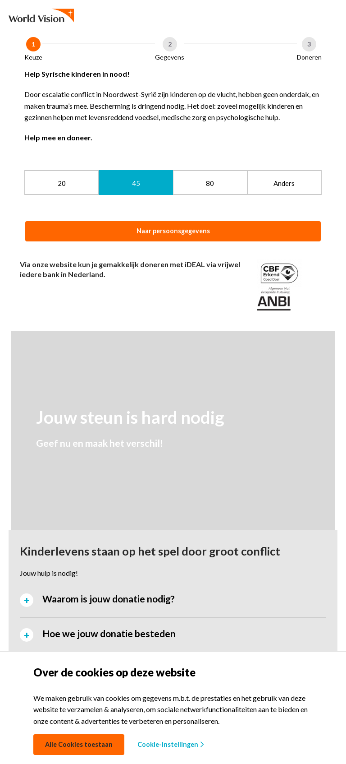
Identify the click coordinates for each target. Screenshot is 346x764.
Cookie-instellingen (170, 744)
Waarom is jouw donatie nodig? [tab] (108, 598)
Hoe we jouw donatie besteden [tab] (109, 633)
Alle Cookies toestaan (79, 744)
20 (62, 183)
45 (136, 183)
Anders (284, 183)
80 (210, 183)
